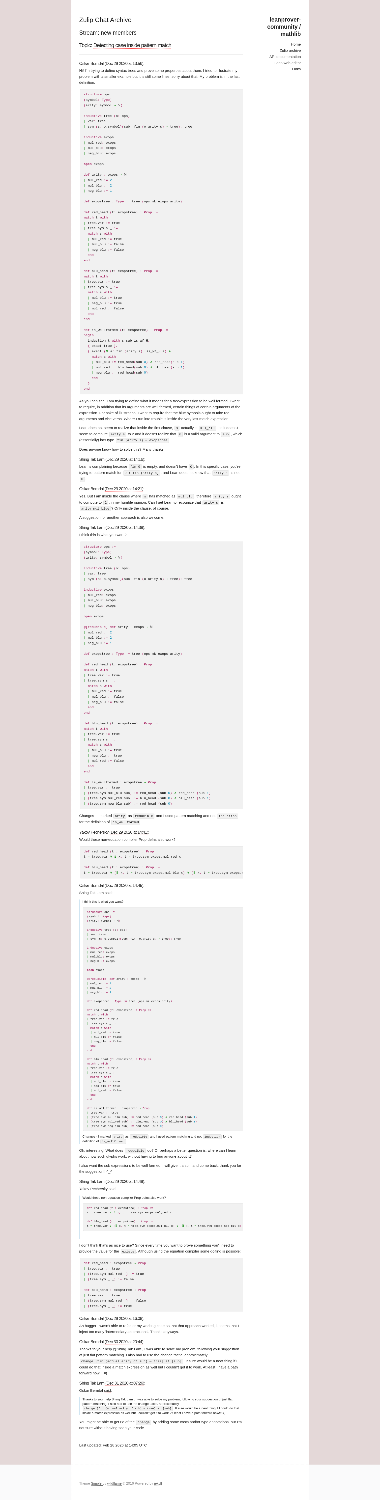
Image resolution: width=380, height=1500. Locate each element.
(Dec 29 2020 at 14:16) (124, 459)
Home (296, 44)
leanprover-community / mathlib (284, 26)
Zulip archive (290, 50)
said (108, 891)
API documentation (285, 57)
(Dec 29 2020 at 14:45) (124, 883)
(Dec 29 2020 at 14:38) (124, 526)
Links (296, 69)
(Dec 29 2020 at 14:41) (129, 830)
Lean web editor (287, 63)
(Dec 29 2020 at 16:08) (124, 1316)
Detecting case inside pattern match (132, 45)
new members (118, 32)
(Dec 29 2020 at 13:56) (124, 63)
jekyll (158, 1481)
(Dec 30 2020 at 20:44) (124, 1340)
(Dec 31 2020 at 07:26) (124, 1381)
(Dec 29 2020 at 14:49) (124, 1179)
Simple (97, 1481)
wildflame (114, 1481)
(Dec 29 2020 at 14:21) (124, 488)
